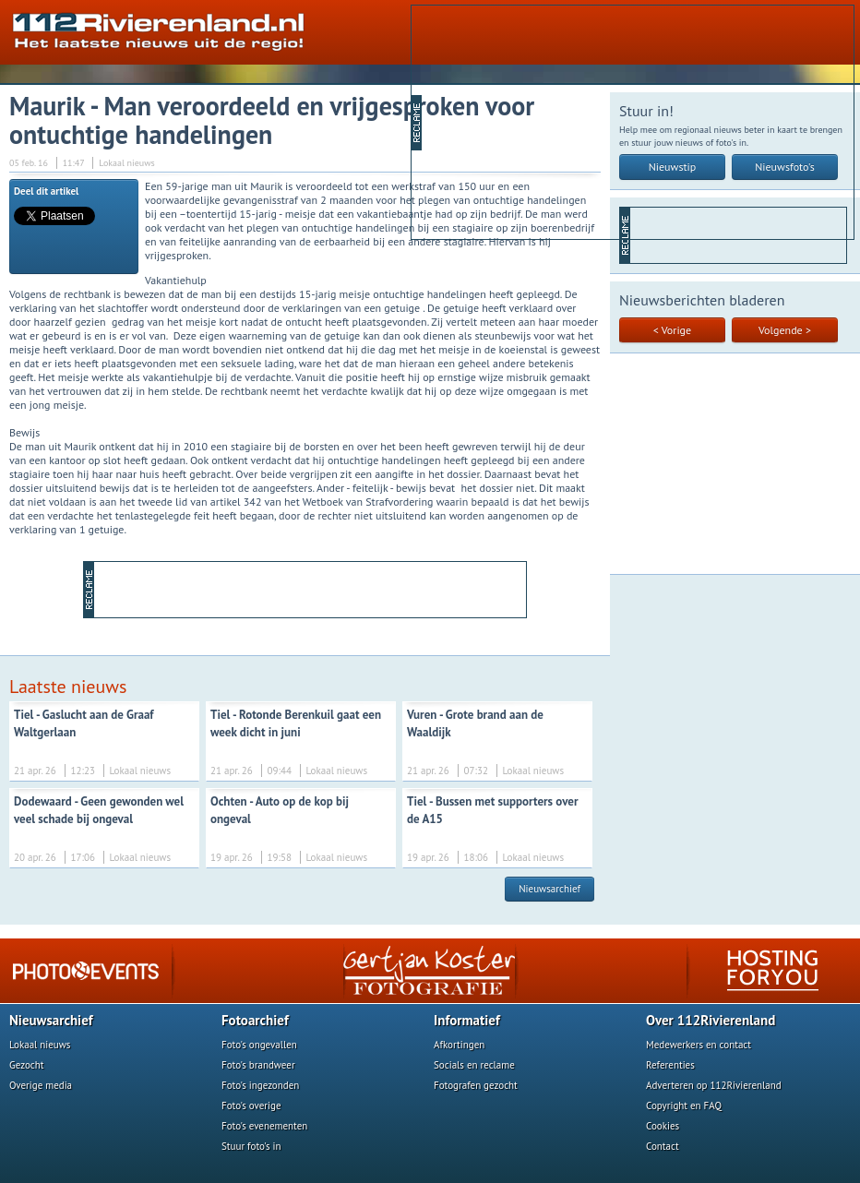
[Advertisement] (565, 121)
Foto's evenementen (264, 1125)
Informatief (467, 1020)
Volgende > (784, 330)
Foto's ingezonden (260, 1085)
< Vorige (672, 330)
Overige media (40, 1085)
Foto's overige (251, 1105)
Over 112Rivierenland (710, 1020)
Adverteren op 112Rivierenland (714, 1085)
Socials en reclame (474, 1064)
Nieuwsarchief (549, 888)
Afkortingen (459, 1044)
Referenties (670, 1064)
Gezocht (26, 1064)
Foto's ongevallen (259, 1044)
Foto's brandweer (258, 1064)
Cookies (662, 1125)
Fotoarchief (255, 1020)
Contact (662, 1146)
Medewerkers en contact (698, 1044)
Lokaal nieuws (39, 1044)
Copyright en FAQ (684, 1105)
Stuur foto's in (251, 1146)
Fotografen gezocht (476, 1085)
